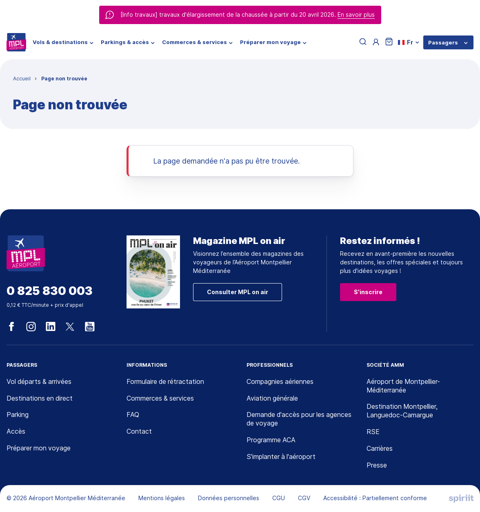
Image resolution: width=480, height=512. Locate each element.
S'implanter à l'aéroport (281, 457)
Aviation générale (272, 399)
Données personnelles (228, 498)
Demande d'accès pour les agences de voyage (300, 419)
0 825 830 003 (50, 291)
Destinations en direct (40, 399)
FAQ (133, 415)
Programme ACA (271, 440)
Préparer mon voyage (39, 448)
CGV (304, 498)
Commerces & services (161, 399)
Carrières (380, 449)
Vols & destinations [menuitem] (60, 42)
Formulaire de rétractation (166, 382)
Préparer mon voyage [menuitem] (270, 42)
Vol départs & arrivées (40, 382)
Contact (139, 432)
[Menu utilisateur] (376, 42)
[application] (459, 491)
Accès (16, 432)
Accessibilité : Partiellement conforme (375, 498)
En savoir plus (356, 14)
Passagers (443, 42)
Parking (18, 415)
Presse (377, 465)
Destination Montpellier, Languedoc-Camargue (402, 411)
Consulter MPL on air (237, 291)
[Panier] (389, 42)
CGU (278, 498)
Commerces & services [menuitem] (194, 42)
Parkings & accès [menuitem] (125, 42)
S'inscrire (368, 291)
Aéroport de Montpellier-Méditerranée (404, 386)
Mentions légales (161, 498)
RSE (373, 432)
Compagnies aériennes (280, 382)
